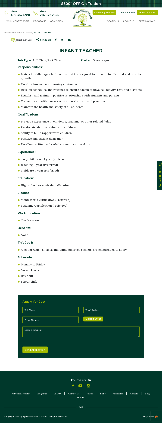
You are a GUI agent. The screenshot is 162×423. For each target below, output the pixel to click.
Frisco (90, 393)
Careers (28, 32)
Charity (57, 393)
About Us (128, 21)
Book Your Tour (147, 12)
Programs (39, 21)
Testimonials (147, 21)
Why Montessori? (17, 21)
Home (19, 32)
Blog (147, 393)
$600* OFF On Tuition (81, 4)
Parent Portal (128, 12)
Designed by (148, 416)
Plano (103, 393)
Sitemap (81, 397)
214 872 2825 (49, 15)
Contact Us (74, 393)
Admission (56, 21)
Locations (112, 21)
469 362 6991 (20, 15)
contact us (159, 178)
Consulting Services (104, 12)
